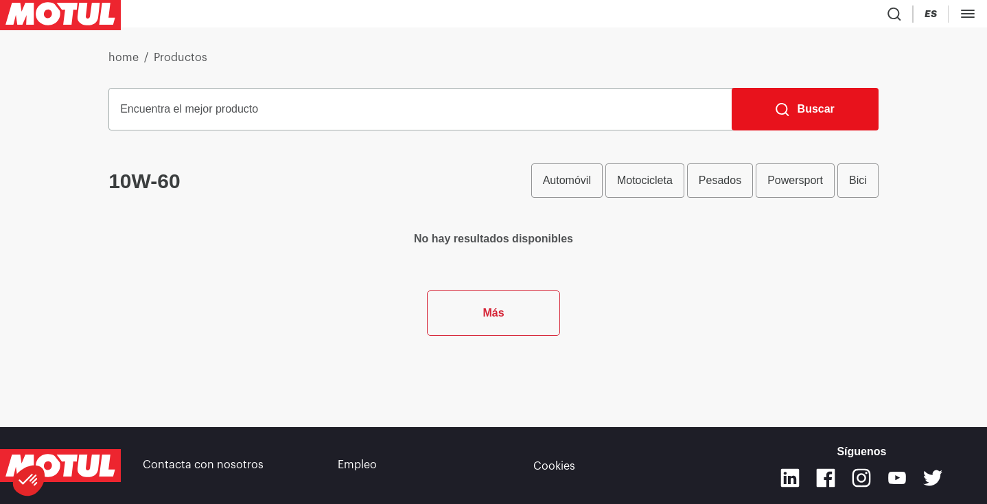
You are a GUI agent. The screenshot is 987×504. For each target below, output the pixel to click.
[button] (28, 480)
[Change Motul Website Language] (970, 17)
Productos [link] (180, 63)
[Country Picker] (931, 17)
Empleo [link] (357, 465)
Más (493, 377)
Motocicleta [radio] (645, 186)
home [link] (123, 63)
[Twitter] (932, 478)
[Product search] (891, 16)
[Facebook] (825, 478)
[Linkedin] (790, 478)
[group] (705, 186)
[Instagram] (861, 478)
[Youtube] (897, 478)
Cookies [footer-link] (554, 465)
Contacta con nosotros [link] (203, 465)
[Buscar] (805, 114)
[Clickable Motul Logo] (60, 16)
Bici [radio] (858, 186)
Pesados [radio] (720, 186)
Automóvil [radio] (567, 186)
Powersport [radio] (795, 186)
